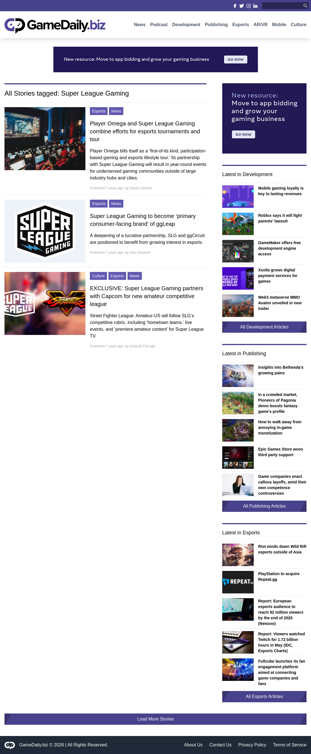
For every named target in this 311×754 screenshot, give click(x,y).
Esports (240, 24)
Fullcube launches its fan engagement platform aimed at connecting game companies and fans (281, 672)
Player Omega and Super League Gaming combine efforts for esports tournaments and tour (145, 131)
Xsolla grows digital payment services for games (278, 275)
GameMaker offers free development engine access (279, 248)
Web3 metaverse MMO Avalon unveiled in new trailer (279, 303)
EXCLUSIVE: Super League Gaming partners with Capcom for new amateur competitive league (146, 296)
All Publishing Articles (264, 506)
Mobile (279, 24)
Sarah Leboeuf (141, 188)
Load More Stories (155, 719)
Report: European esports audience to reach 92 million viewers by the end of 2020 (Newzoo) (280, 612)
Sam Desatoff (140, 253)
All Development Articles (264, 327)
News (140, 24)
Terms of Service (290, 744)
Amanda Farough (143, 346)
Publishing (216, 24)
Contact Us (220, 744)
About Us (193, 744)
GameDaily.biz (33, 744)
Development (186, 24)
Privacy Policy (252, 744)
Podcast (158, 24)
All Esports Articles (264, 696)
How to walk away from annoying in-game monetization (279, 427)
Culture (299, 24)
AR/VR (261, 24)
